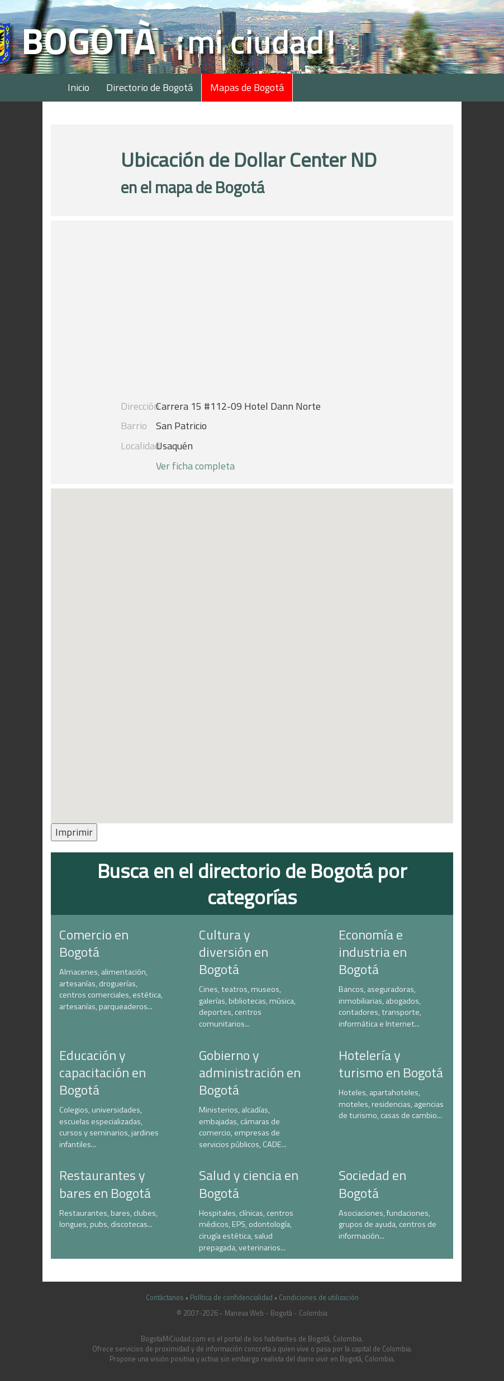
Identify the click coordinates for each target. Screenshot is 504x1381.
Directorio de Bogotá (149, 87)
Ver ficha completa (195, 465)
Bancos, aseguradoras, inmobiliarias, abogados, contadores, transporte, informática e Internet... (380, 1006)
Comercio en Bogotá (94, 943)
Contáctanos (165, 1297)
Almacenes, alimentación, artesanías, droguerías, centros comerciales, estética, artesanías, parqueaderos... (111, 989)
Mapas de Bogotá (247, 87)
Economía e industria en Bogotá (373, 951)
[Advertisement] (252, 315)
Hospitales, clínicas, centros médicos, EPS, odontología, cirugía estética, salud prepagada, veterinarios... (246, 1230)
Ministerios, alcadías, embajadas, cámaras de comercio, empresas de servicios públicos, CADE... (243, 1127)
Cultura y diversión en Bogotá (233, 951)
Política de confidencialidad (231, 1297)
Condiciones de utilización (319, 1297)
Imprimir (74, 832)
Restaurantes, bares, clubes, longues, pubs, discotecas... (108, 1219)
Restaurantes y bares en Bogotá (105, 1183)
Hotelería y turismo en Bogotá (391, 1063)
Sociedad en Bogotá (372, 1183)
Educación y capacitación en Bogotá (102, 1072)
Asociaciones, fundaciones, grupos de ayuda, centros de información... (387, 1224)
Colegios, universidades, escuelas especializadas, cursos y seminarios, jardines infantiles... (109, 1127)
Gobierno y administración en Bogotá (250, 1072)
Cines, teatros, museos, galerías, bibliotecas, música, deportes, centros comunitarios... (247, 1006)
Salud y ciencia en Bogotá (248, 1183)
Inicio (78, 87)
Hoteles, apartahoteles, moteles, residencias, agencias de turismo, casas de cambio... (391, 1103)
